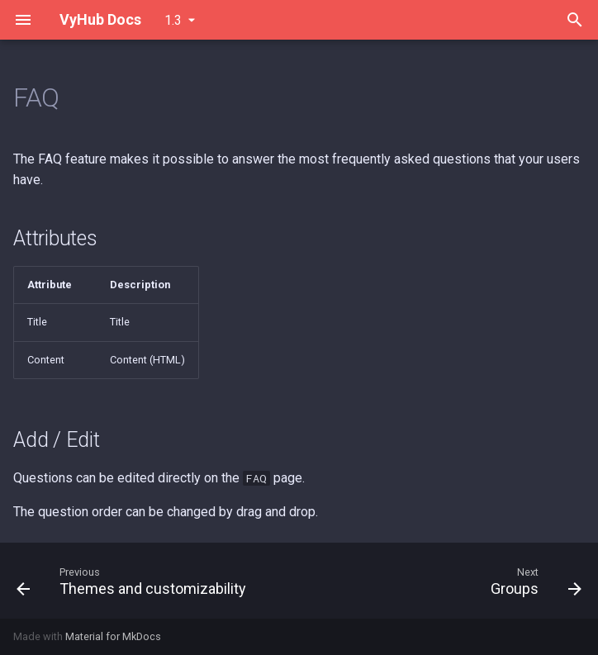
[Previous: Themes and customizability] (134, 580)
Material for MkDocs (113, 636)
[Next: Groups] (533, 580)
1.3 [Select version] (173, 20)
